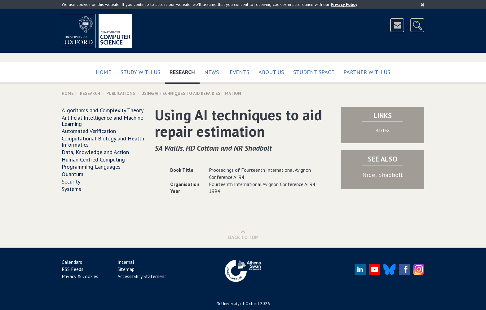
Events (239, 72)
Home (103, 72)
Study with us (140, 72)
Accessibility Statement (141, 276)
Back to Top (243, 234)
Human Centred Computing (93, 159)
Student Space (313, 72)
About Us (271, 72)
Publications (120, 93)
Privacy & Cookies (80, 276)
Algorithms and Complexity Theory (103, 110)
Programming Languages (91, 166)
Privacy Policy (344, 4)
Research (185, 71)
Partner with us (366, 72)
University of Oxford (240, 303)
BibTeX (382, 130)
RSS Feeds (72, 269)
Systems (71, 189)
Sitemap (126, 269)
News (211, 72)
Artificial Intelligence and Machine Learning (102, 120)
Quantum (72, 174)
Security (71, 181)
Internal (125, 262)
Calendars (72, 262)
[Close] (423, 4)
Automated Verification (89, 131)
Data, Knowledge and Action (95, 152)
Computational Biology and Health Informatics (103, 141)
